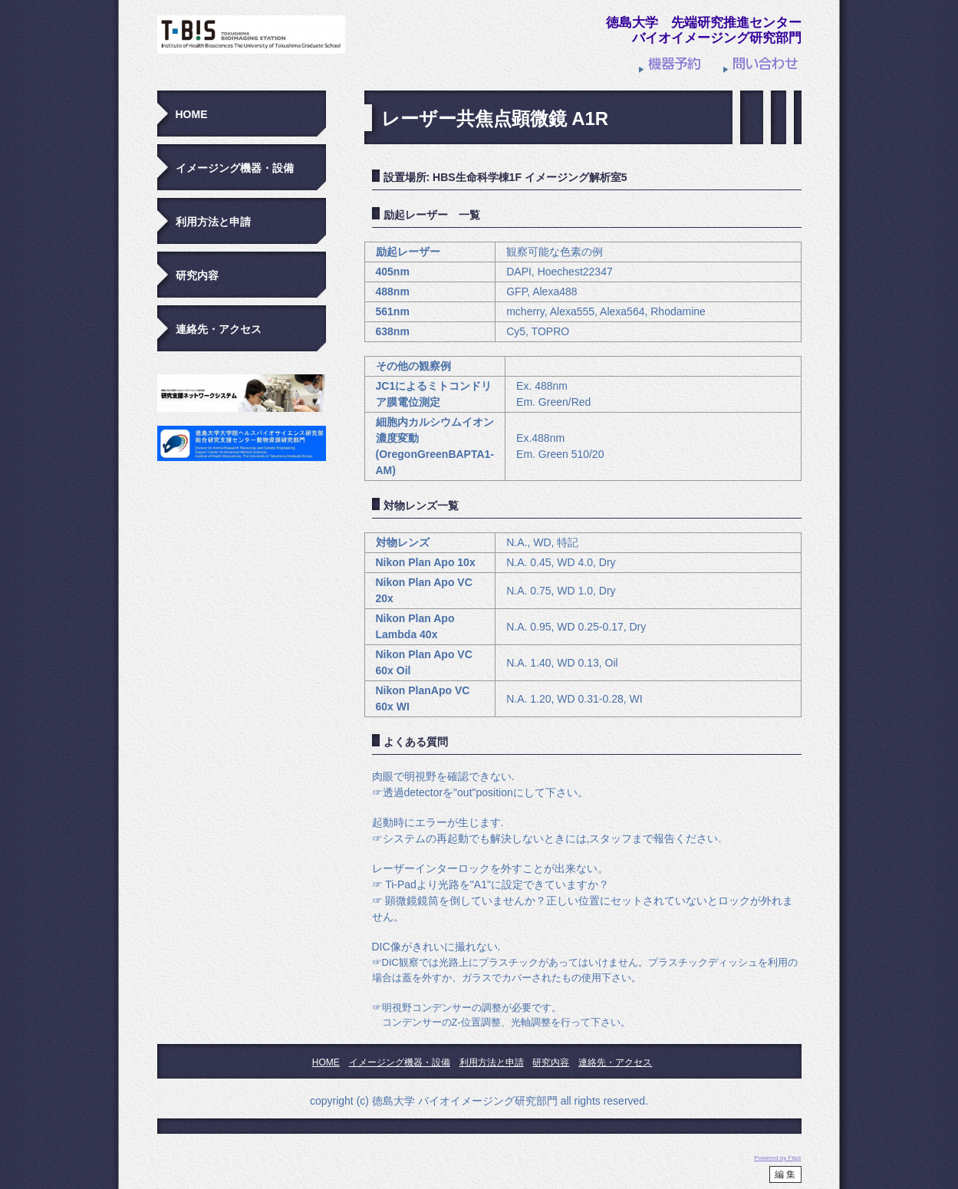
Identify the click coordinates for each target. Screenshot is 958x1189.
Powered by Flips (777, 1157)
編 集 (785, 1174)
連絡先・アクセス (219, 329)
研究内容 (197, 275)
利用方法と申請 (213, 222)
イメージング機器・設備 (235, 168)
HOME (192, 114)
